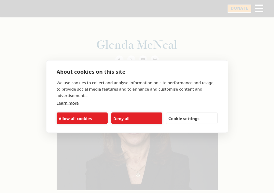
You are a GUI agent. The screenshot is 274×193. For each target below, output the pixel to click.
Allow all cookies (75, 118)
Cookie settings (184, 118)
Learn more (68, 103)
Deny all (122, 118)
